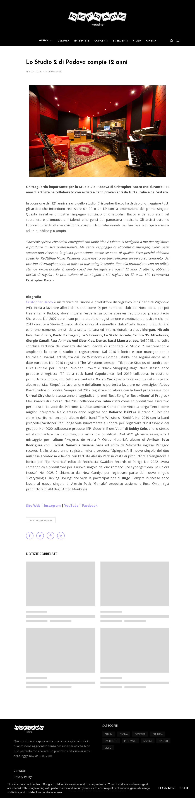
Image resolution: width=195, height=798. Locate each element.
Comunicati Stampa (41, 520)
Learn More (167, 788)
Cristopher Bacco (40, 302)
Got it (184, 788)
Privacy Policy (23, 776)
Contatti (19, 770)
